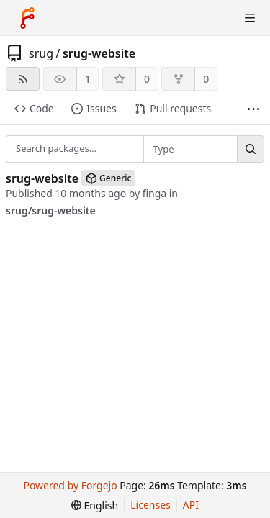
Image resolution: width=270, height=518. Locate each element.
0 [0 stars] (147, 79)
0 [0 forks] (206, 79)
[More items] (253, 109)
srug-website (99, 53)
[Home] (27, 18)
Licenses (150, 505)
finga (155, 193)
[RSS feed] (23, 79)
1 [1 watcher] (88, 79)
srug (41, 53)
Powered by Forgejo (70, 485)
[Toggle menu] (250, 18)
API (191, 505)
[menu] (94, 505)
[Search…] (250, 149)
